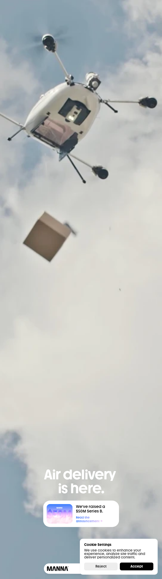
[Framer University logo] (57, 568)
